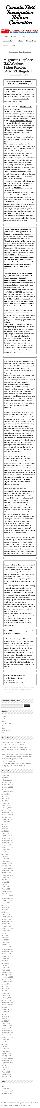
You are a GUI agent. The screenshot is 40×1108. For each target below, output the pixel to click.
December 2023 (7, 840)
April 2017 (5, 1021)
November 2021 (7, 898)
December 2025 (7, 785)
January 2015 (6, 1076)
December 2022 (7, 868)
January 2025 (6, 810)
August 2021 (5, 903)
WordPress (27, 1105)
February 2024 (6, 836)
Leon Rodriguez (20, 689)
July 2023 (4, 852)
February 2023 (6, 863)
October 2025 (6, 789)
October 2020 (6, 926)
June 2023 (5, 854)
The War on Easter (8, 761)
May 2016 (5, 1046)
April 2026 (5, 775)
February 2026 (6, 780)
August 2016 (5, 1039)
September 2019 (7, 956)
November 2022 (7, 870)
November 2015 (7, 1060)
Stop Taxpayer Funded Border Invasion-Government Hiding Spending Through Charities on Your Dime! (18, 350)
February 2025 (6, 808)
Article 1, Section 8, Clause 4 (21, 389)
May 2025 (5, 801)
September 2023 (7, 847)
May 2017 (5, 1019)
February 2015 (6, 1074)
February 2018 (6, 998)
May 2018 (5, 991)
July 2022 (4, 880)
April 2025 (5, 803)
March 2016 (5, 1051)
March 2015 (5, 1072)
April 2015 (5, 1070)
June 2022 (5, 882)
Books (22, 36)
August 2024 (5, 822)
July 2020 (4, 933)
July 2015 (4, 1065)
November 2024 (7, 815)
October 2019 (6, 954)
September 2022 (7, 875)
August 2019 (5, 958)
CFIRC (26, 75)
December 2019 (7, 949)
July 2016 (4, 1042)
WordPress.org (6, 1093)
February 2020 (6, 944)
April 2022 (5, 886)
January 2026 (6, 782)
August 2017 (5, 1012)
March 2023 (5, 861)
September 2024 (7, 819)
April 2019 (5, 968)
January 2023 (6, 866)
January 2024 (6, 838)
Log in (3, 1086)
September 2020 (7, 928)
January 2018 (6, 1000)
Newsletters (31, 41)
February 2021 (6, 917)
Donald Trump (20, 132)
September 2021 (7, 900)
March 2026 (5, 778)
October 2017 (6, 1007)
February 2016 (6, 1053)
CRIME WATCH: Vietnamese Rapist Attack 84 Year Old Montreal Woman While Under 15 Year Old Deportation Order (16, 756)
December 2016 (7, 1030)
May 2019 (5, 965)
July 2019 (4, 961)
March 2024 (5, 833)
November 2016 (7, 1032)
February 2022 (6, 891)
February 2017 (6, 1025)
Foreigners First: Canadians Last (13, 742)
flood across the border (21, 99)
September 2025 (7, 792)
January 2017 (6, 1028)
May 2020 (5, 937)
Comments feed (7, 1091)
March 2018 (5, 995)
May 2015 (5, 1067)
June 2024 (5, 826)
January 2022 (6, 893)
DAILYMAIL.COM (26, 107)
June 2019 (5, 963)
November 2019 (7, 951)
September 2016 (7, 1037)
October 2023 (6, 845)
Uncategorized (14, 687)
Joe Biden (17, 130)
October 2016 (6, 1035)
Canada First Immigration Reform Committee (20, 15)
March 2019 (5, 970)
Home (5, 36)
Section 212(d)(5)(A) (23, 419)
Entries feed (5, 1088)
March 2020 (5, 942)
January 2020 (6, 947)
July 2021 (4, 905)
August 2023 (5, 849)
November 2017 (7, 1005)
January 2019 (6, 975)
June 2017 (5, 1016)
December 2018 (7, 977)
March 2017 (5, 1023)
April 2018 (5, 993)
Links (14, 45)
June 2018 (5, 988)
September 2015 (7, 1063)
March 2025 (5, 805)
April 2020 (5, 940)
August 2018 (5, 984)
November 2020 (7, 924)
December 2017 (7, 1002)
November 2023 (7, 842)
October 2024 (6, 817)
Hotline (20, 41)
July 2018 (4, 986)
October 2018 (6, 979)
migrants (28, 689)
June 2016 (5, 1044)
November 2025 (7, 787)
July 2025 (4, 796)
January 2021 (6, 919)
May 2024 (5, 829)
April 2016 (5, 1049)
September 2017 (7, 1009)
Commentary (8, 41)
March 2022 (5, 889)
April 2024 (5, 831)
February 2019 (6, 972)
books (3, 721)
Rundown (4, 1105)
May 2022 (5, 884)
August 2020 (5, 931)
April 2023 (5, 859)
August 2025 (5, 794)
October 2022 (6, 873)
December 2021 (7, 896)
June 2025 (5, 798)
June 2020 (5, 935)
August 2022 (5, 877)
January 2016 (6, 1056)
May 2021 (5, 910)
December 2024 (7, 812)
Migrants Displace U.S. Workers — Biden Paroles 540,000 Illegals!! (18, 65)
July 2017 (4, 1014)
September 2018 (7, 981)
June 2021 (5, 907)
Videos (5, 45)
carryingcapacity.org (11, 664)
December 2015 (7, 1058)
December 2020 (7, 921)
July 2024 (4, 824)
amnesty (26, 687)
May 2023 (5, 856)
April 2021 (5, 912)
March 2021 (5, 914)
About (13, 36)
